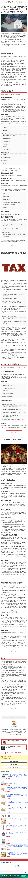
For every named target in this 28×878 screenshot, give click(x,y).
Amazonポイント (14, 761)
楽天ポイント (14, 764)
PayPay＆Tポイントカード (14, 767)
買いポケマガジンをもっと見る (14, 752)
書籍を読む (14, 245)
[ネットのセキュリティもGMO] (14, 876)
